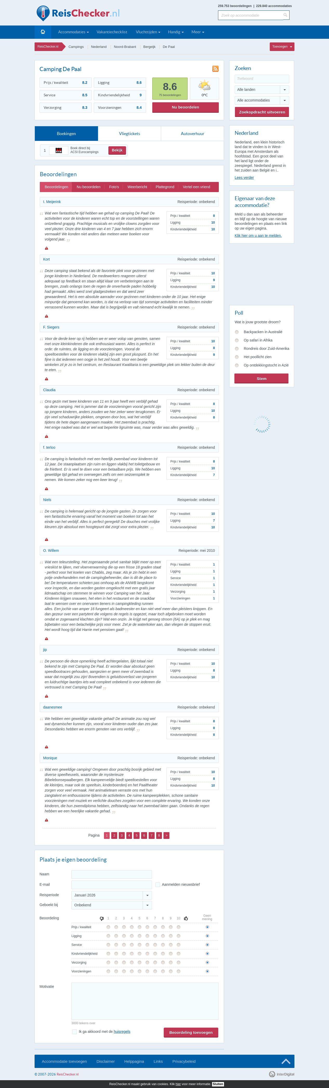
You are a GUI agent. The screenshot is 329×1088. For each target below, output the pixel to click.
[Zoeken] (286, 15)
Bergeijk (149, 47)
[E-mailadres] (111, 885)
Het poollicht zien (258, 357)
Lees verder (244, 177)
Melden (46, 248)
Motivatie (47, 986)
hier (178, 1084)
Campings (76, 47)
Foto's (114, 187)
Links (158, 1061)
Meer (196, 32)
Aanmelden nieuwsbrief (181, 884)
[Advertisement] (261, 273)
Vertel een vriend (196, 187)
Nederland (99, 47)
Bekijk (117, 150)
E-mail (45, 884)
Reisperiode (49, 895)
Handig (174, 32)
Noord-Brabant (125, 47)
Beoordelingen (56, 187)
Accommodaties (71, 32)
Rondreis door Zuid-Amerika (266, 348)
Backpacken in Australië (263, 332)
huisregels (122, 1031)
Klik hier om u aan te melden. (258, 235)
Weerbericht (137, 187)
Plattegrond (165, 187)
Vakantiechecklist (112, 32)
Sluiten (218, 1084)
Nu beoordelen (185, 107)
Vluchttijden (146, 32)
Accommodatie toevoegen (64, 1061)
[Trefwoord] (262, 79)
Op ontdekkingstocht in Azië (266, 365)
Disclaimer (105, 1061)
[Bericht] (145, 1001)
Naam (44, 874)
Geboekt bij (49, 905)
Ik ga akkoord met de (104, 1031)
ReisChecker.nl (47, 46)
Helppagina (134, 1061)
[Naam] (111, 874)
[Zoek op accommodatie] (250, 15)
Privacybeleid (183, 1061)
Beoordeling (49, 918)
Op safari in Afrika (258, 340)
